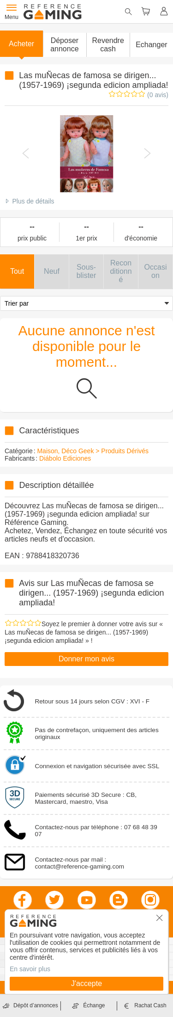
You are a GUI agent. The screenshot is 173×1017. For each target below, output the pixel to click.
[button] (64, 45)
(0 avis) (157, 95)
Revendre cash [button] (108, 45)
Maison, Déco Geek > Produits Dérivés (93, 451)
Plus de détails (33, 201)
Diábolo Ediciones (65, 458)
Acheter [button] (21, 44)
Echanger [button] (151, 45)
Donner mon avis (86, 659)
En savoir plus (30, 969)
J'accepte (86, 983)
